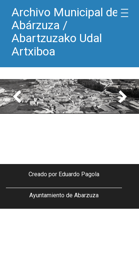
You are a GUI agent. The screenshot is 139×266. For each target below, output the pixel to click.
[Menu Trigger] (124, 13)
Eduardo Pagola (79, 174)
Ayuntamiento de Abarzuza (64, 195)
